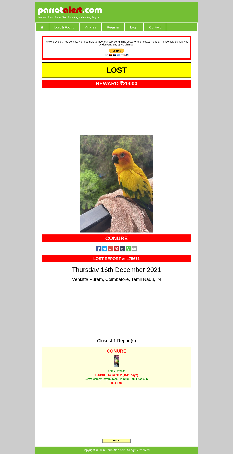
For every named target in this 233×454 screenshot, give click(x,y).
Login (134, 27)
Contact (155, 27)
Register (113, 27)
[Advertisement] (158, 10)
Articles (90, 27)
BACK (116, 440)
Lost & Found (64, 27)
